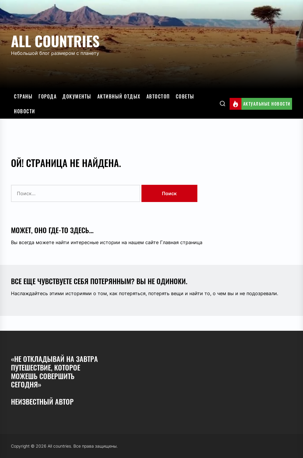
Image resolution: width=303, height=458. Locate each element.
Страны (23, 96)
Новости (24, 111)
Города (47, 96)
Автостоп (158, 96)
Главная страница (181, 242)
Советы (185, 96)
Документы (76, 96)
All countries (55, 40)
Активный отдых (119, 96)
